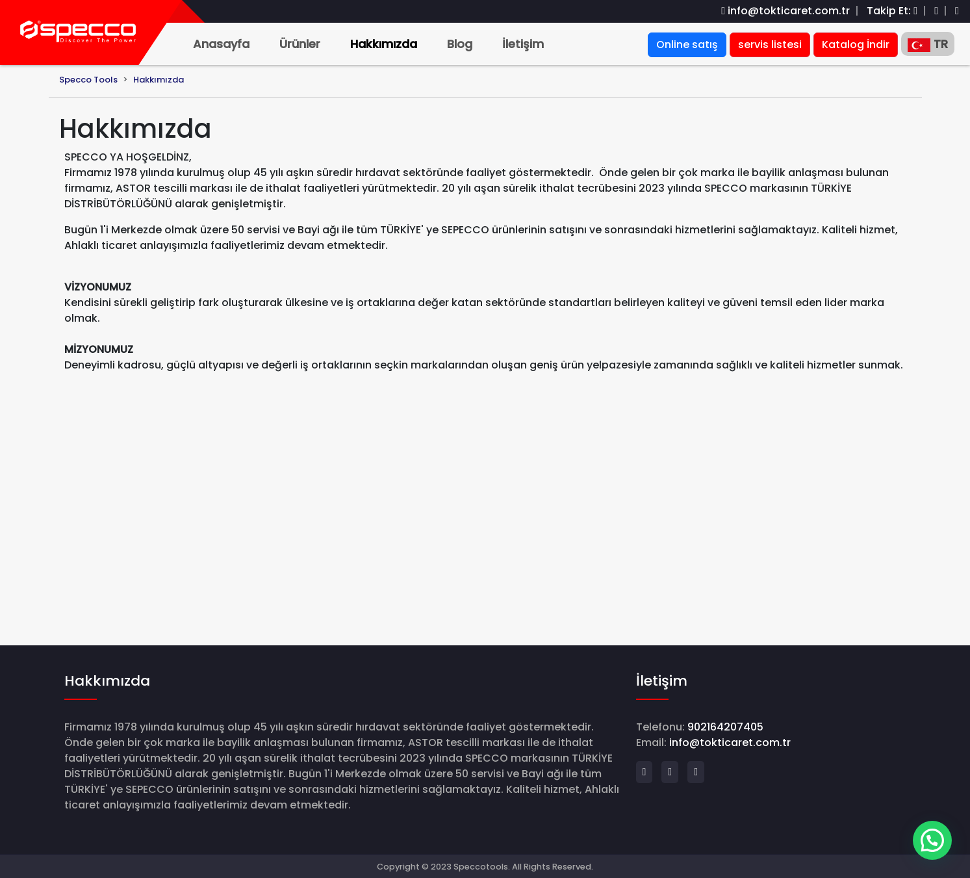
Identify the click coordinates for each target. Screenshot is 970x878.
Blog (459, 44)
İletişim (523, 44)
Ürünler (299, 44)
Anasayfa (221, 44)
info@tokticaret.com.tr (789, 10)
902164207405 (725, 726)
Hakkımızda (383, 44)
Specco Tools (88, 79)
